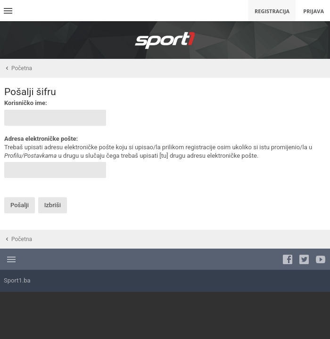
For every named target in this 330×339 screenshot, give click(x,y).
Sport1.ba (17, 280)
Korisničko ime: (25, 102)
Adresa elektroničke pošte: (41, 138)
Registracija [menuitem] (272, 11)
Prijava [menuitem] (313, 11)
